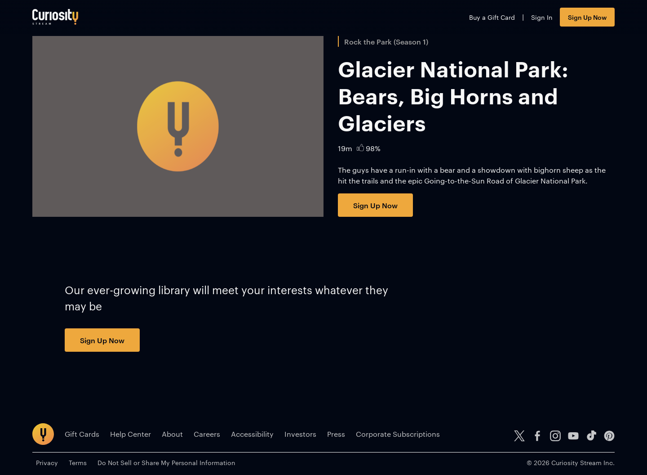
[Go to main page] (55, 17)
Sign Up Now (587, 17)
